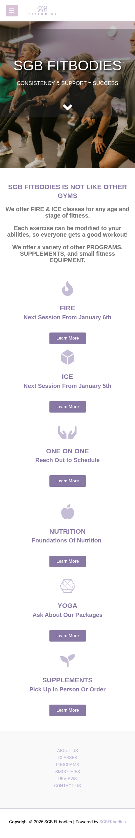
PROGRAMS (67, 764)
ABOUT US (67, 750)
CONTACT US (67, 785)
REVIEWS (67, 778)
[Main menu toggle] (12, 10)
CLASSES (67, 757)
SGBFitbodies (112, 822)
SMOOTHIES (67, 771)
